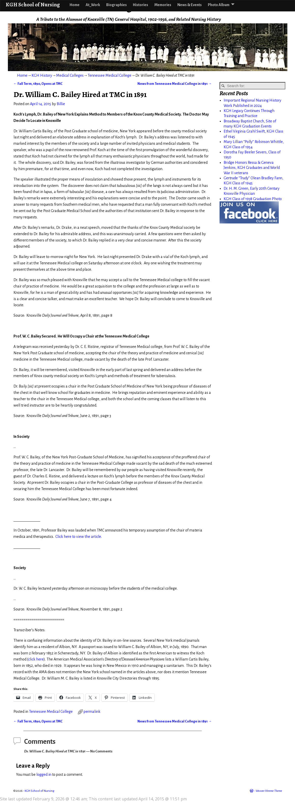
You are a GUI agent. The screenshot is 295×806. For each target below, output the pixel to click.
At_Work (93, 5)
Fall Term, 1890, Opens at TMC (38, 84)
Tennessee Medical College (109, 75)
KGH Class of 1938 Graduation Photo (253, 199)
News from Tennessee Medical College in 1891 (174, 84)
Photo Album (218, 5)
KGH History (42, 75)
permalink (92, 712)
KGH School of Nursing (33, 4)
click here (36, 659)
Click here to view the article (78, 537)
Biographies (116, 5)
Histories (140, 5)
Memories (162, 5)
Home (75, 5)
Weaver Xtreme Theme (269, 791)
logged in (43, 774)
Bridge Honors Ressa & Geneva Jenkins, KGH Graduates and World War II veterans (252, 167)
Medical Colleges (70, 75)
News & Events (189, 5)
